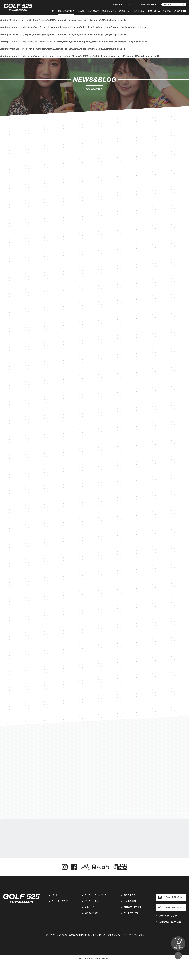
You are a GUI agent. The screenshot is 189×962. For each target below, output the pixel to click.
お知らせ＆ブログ (66, 11)
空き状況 (167, 11)
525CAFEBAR (138, 11)
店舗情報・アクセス (121, 4)
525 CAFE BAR (90, 913)
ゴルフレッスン (109, 11)
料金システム (154, 11)
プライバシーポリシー (167, 915)
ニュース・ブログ (58, 901)
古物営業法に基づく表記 (168, 921)
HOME (53, 895)
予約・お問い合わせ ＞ (174, 4)
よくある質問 (180, 11)
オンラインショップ (147, 4)
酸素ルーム (124, 11)
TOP (53, 11)
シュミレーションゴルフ (88, 11)
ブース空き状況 (129, 913)
